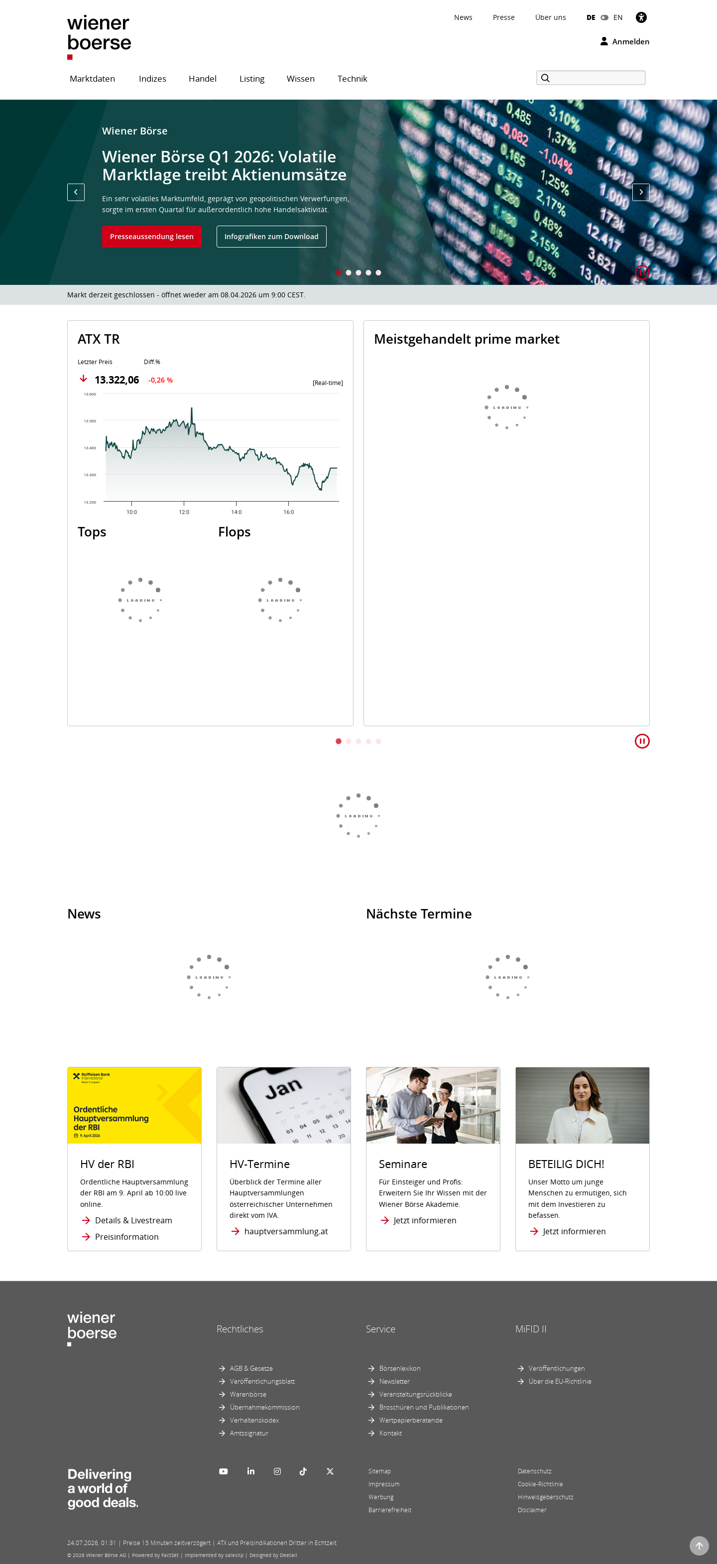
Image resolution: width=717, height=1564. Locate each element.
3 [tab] (358, 273)
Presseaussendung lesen (152, 236)
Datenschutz (535, 1471)
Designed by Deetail (273, 1555)
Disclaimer (532, 1510)
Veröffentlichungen (557, 1368)
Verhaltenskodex (254, 1420)
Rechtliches (240, 1328)
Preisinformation (127, 1236)
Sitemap (379, 1471)
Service (380, 1328)
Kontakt (390, 1433)
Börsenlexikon (400, 1368)
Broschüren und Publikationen (424, 1407)
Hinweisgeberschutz (546, 1497)
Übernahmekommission (265, 1407)
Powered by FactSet (155, 1555)
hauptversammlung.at (286, 1231)
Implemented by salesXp (214, 1555)
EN (618, 17)
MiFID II (531, 1328)
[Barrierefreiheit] (641, 17)
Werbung (380, 1497)
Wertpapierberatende (411, 1420)
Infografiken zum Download (272, 236)
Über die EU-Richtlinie (560, 1381)
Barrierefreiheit (389, 1510)
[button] (76, 192)
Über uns (550, 17)
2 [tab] (349, 273)
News (463, 17)
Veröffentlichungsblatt (262, 1381)
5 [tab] (378, 273)
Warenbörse (248, 1394)
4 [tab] (368, 273)
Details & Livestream (133, 1220)
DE (591, 17)
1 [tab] (339, 273)
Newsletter (394, 1381)
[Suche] (591, 77)
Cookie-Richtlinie (540, 1484)
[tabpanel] (358, 192)
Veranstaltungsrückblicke (415, 1394)
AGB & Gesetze (251, 1368)
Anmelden (625, 41)
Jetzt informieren (425, 1220)
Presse (504, 17)
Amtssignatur (249, 1433)
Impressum (384, 1484)
